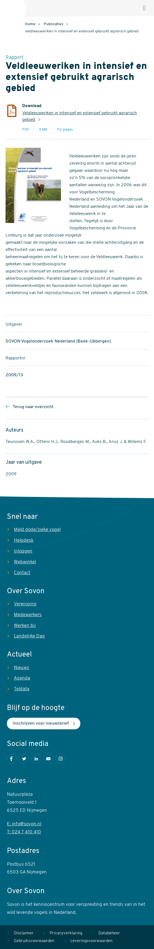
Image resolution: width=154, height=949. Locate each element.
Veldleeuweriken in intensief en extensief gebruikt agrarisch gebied (79, 116)
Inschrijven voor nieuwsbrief (41, 723)
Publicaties (53, 24)
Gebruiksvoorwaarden (34, 941)
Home (30, 24)
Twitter (24, 758)
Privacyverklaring (66, 933)
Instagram (60, 758)
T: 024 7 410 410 (24, 832)
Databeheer (109, 933)
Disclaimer (24, 933)
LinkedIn (36, 758)
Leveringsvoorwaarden (91, 941)
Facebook (12, 758)
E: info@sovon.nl (24, 824)
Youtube (48, 758)
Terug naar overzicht (33, 407)
